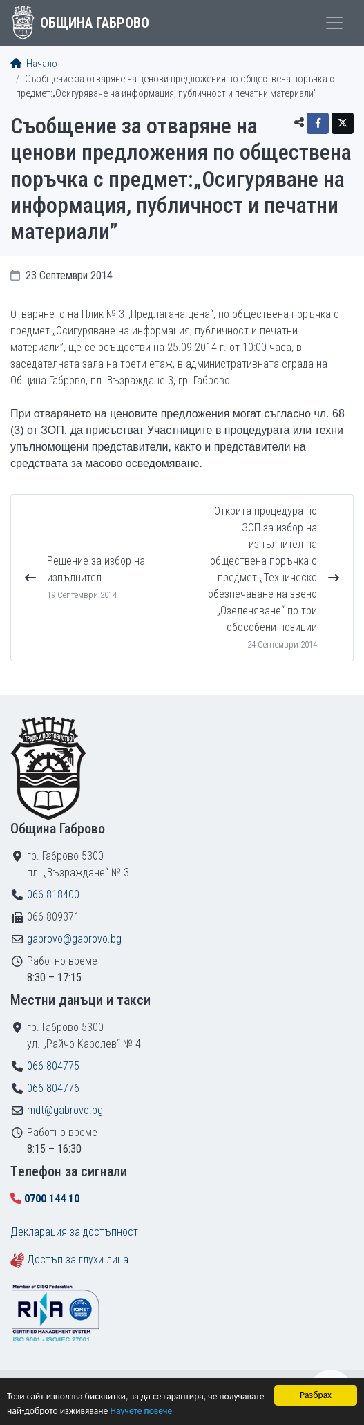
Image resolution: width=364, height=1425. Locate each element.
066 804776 (53, 1088)
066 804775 (53, 1066)
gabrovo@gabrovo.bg (74, 938)
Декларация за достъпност (74, 1231)
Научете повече (141, 1411)
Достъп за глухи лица (77, 1259)
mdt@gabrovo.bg (65, 1110)
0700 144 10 (51, 1198)
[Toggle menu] (334, 23)
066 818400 (53, 894)
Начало (33, 64)
